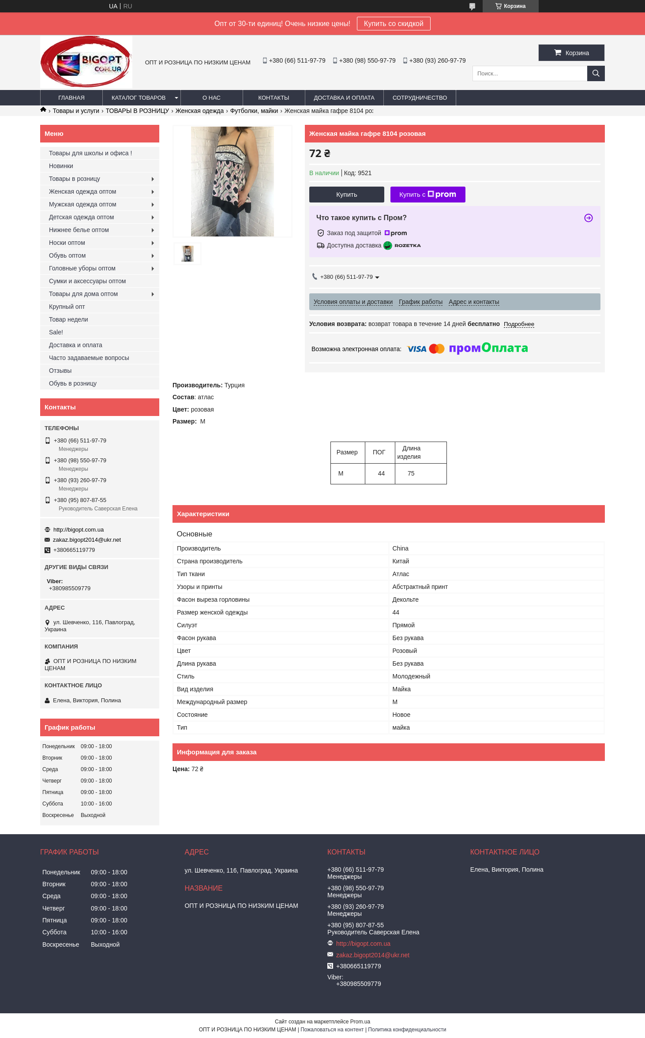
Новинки (61, 165)
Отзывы (60, 370)
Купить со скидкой (394, 23)
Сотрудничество (420, 97)
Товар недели (68, 319)
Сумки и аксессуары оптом (87, 281)
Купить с (427, 195)
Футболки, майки (254, 110)
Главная (71, 97)
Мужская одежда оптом (82, 204)
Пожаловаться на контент (332, 1030)
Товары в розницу (74, 178)
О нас (211, 97)
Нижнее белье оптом (79, 229)
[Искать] (596, 73)
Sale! (56, 332)
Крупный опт (67, 306)
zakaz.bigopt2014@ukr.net (87, 539)
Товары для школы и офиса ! (90, 153)
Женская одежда (200, 110)
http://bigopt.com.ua (78, 529)
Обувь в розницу (73, 383)
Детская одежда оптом (81, 217)
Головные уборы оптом (82, 268)
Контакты (273, 97)
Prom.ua (360, 1022)
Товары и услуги (75, 110)
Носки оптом (67, 242)
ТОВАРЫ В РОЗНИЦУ (137, 110)
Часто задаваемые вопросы (89, 357)
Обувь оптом (67, 255)
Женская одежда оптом (82, 191)
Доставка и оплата (344, 97)
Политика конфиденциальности (407, 1030)
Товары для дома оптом (83, 293)
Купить (346, 194)
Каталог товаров (139, 97)
